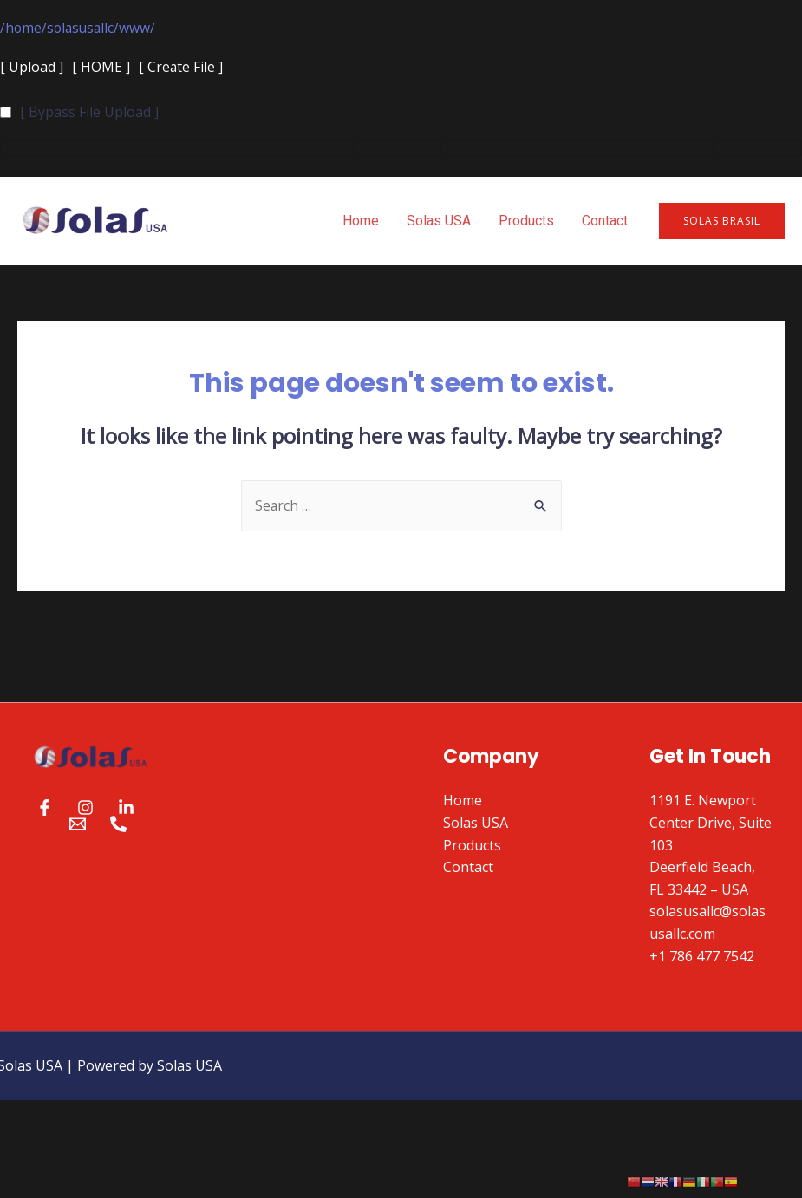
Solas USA (439, 221)
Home (360, 221)
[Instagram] (85, 808)
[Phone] (118, 825)
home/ (26, 27)
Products (526, 221)
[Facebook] (44, 808)
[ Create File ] (181, 67)
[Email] (77, 825)
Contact (605, 221)
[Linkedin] (126, 808)
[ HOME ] (101, 67)
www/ (141, 27)
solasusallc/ (85, 27)
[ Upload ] (31, 67)
